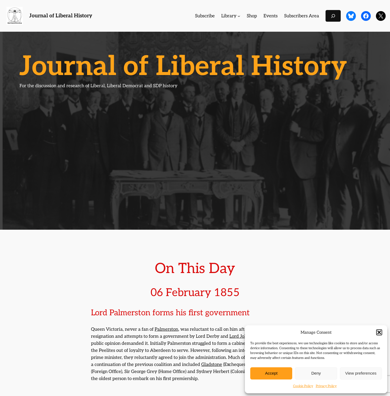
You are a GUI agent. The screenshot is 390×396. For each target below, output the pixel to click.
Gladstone (211, 364)
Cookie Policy (303, 386)
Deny (316, 373)
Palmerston (166, 329)
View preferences (361, 373)
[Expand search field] (333, 16)
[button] (379, 332)
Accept (271, 373)
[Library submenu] (239, 16)
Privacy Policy (326, 386)
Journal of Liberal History (60, 16)
